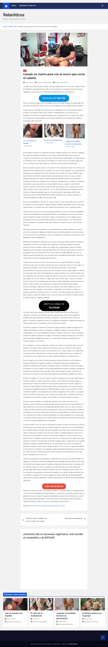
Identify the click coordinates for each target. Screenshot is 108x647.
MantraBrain (73, 644)
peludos (49, 506)
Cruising (43, 506)
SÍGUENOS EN (54, 98)
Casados (37, 506)
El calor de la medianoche (53, 140)
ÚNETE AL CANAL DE (54, 306)
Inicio (14, 6)
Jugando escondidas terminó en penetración (66, 616)
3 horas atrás (10, 619)
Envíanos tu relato (27, 6)
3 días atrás (87, 619)
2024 (32, 506)
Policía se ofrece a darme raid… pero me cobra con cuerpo (37, 519)
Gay (25, 70)
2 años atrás (28, 82)
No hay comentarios (61, 82)
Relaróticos (13, 14)
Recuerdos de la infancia (73, 518)
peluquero (56, 506)
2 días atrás (61, 621)
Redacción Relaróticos (43, 82)
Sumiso (62, 506)
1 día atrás (35, 619)
